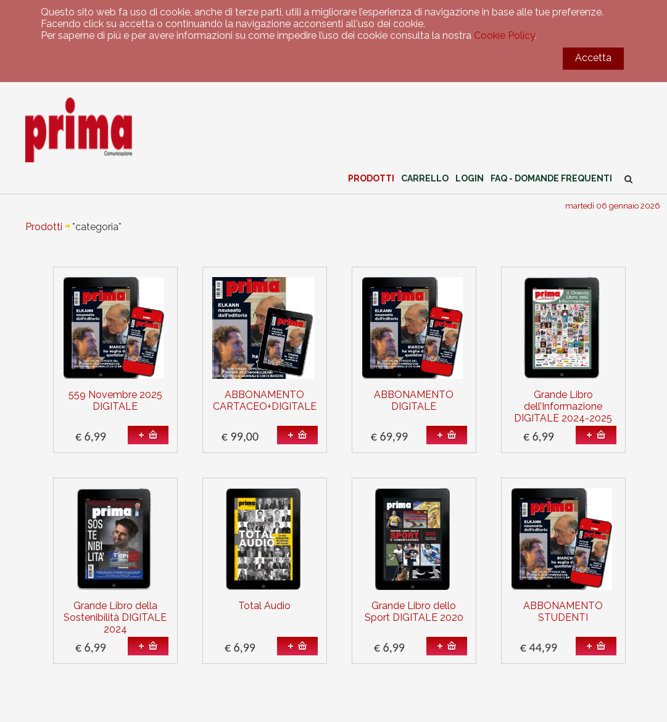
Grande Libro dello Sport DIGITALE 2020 (414, 611)
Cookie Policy (504, 35)
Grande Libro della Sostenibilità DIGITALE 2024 (115, 617)
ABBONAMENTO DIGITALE (414, 400)
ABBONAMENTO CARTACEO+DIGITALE (265, 400)
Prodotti (371, 178)
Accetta (593, 58)
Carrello (425, 178)
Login (469, 178)
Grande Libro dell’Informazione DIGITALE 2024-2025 (563, 406)
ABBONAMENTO (563, 611)
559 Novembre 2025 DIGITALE (115, 400)
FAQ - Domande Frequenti (551, 178)
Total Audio (264, 606)
